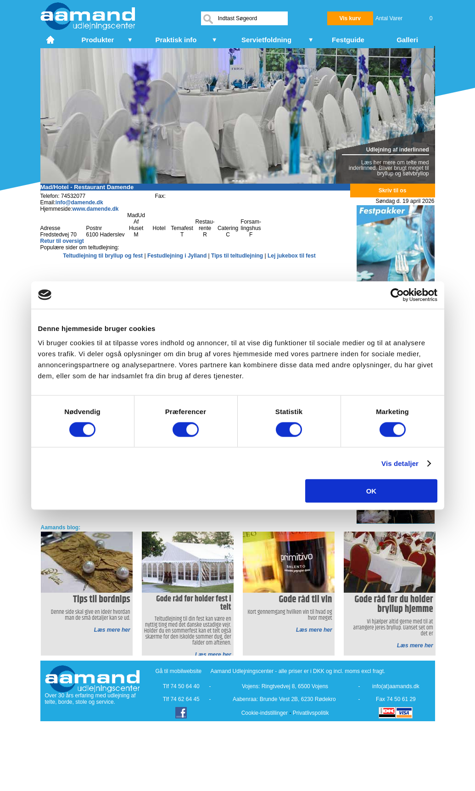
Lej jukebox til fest (292, 255)
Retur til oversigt (62, 241)
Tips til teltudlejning (237, 255)
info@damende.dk (79, 202)
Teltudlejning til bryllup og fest (103, 255)
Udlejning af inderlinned (397, 149)
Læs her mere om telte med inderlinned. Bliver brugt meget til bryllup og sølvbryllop (389, 168)
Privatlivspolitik (311, 713)
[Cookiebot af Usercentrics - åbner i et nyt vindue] (397, 295)
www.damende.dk (96, 209)
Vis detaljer (400, 463)
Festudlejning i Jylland (177, 255)
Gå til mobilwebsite (179, 671)
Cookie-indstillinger (264, 713)
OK (371, 491)
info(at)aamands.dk (395, 686)
